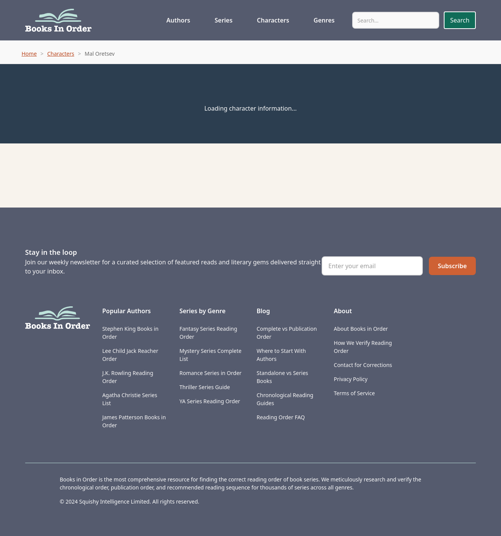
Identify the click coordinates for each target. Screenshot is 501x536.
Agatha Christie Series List (129, 399)
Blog (263, 311)
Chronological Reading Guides (284, 399)
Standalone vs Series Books (282, 377)
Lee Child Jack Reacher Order (130, 354)
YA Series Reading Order (209, 401)
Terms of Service (354, 393)
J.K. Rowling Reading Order (127, 377)
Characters (273, 20)
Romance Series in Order (210, 373)
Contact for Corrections (363, 365)
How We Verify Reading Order (363, 346)
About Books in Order (361, 328)
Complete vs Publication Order (286, 332)
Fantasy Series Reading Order (208, 332)
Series (223, 20)
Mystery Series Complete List (210, 354)
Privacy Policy (350, 379)
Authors (178, 20)
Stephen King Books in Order (130, 332)
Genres (324, 20)
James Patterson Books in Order (134, 421)
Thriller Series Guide (204, 387)
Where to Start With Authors (281, 354)
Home (29, 53)
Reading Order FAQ (280, 417)
